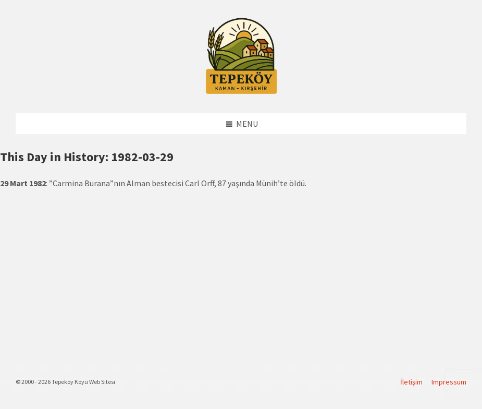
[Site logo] (241, 92)
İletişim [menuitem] (411, 382)
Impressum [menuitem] (448, 382)
